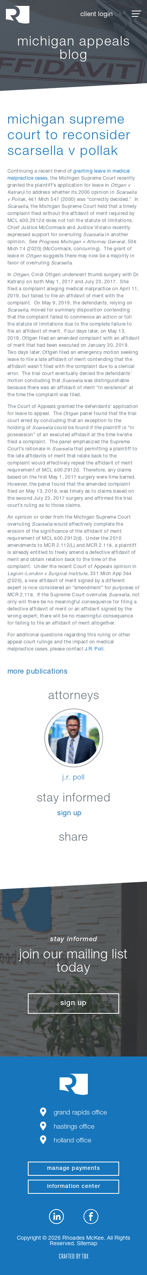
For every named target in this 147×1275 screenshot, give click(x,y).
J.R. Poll (94, 649)
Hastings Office (74, 1127)
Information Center (73, 1186)
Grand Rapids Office (80, 1113)
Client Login (96, 14)
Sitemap (87, 1244)
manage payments (73, 1168)
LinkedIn (34, 856)
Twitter (73, 856)
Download (113, 856)
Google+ (93, 856)
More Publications (37, 672)
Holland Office (72, 1141)
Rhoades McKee (17, 15)
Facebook (54, 856)
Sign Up (69, 813)
